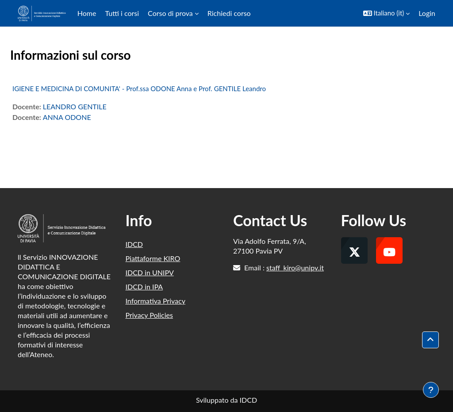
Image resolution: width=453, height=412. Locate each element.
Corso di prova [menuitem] (170, 13)
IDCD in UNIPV (150, 272)
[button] (386, 13)
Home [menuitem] (86, 13)
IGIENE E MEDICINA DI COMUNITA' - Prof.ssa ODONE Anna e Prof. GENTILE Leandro (139, 88)
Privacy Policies (149, 315)
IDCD (134, 244)
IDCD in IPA (144, 286)
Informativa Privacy (155, 300)
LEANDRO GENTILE (75, 106)
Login (426, 13)
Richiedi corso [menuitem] (229, 13)
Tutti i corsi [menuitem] (122, 13)
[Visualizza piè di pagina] (431, 390)
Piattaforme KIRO (153, 258)
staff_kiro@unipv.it (295, 267)
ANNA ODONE (67, 117)
